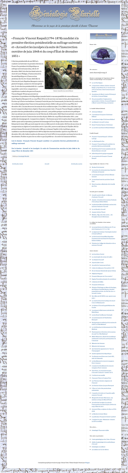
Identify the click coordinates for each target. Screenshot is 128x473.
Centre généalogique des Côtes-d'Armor (103, 439)
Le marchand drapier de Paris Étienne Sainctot (103, 176)
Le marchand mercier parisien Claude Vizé (103, 180)
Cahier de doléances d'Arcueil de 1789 (103, 268)
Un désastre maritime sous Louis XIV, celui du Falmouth (103, 357)
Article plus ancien (76, 164)
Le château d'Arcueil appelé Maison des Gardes (103, 306)
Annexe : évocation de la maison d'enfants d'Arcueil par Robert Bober (104, 201)
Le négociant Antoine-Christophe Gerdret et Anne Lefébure (104, 233)
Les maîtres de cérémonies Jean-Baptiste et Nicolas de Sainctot (104, 171)
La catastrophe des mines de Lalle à (102, 257)
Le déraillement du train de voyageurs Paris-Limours (103, 362)
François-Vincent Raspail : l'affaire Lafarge (102, 137)
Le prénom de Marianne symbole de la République (103, 311)
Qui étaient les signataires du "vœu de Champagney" (103, 350)
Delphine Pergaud (97, 273)
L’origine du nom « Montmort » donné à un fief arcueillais (103, 420)
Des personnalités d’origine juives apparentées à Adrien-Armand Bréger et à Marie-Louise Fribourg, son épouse (104, 101)
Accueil (47, 164)
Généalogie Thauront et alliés (100, 430)
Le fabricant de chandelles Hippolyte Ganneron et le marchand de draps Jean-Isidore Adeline (103, 238)
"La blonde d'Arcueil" (98, 260)
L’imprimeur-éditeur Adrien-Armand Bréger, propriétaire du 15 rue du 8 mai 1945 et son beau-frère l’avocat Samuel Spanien (103, 88)
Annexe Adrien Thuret (98, 212)
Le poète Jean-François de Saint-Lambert (104, 417)
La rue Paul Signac (97, 83)
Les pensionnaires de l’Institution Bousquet (102, 319)
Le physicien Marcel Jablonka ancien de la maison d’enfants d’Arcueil (104, 205)
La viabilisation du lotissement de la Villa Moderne (104, 328)
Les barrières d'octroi (98, 254)
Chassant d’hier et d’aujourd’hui (101, 378)
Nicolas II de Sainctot (98, 167)
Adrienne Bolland (97, 112)
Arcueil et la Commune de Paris (101, 265)
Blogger (87, 462)
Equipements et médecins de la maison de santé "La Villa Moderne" (104, 323)
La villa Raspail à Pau (98, 141)
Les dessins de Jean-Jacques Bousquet (103, 385)
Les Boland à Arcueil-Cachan (100, 122)
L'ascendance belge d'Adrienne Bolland (103, 119)
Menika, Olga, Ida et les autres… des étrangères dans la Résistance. (102, 216)
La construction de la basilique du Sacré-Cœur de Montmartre (104, 302)
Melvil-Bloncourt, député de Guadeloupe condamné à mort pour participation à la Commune (104, 338)
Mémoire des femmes (98, 343)
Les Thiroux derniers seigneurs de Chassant (102, 382)
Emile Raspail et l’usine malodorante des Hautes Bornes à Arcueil (104, 150)
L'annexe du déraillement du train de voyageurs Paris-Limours (103, 367)
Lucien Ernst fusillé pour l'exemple (102, 315)
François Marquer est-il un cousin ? (102, 276)
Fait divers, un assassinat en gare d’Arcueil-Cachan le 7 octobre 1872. (102, 371)
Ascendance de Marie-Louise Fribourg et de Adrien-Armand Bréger (104, 95)
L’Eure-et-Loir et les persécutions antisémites (101, 389)
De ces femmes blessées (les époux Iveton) (104, 271)
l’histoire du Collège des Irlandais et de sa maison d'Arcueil (104, 244)
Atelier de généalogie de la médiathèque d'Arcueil (103, 443)
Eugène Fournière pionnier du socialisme (104, 279)
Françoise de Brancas (98, 284)
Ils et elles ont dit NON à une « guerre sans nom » (104, 297)
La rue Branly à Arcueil (98, 209)
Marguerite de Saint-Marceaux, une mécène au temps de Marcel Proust (102, 399)
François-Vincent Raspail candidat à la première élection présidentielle (103, 145)
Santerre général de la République (101, 353)
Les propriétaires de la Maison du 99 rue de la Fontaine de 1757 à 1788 (104, 228)
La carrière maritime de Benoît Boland (103, 127)
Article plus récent (17, 164)
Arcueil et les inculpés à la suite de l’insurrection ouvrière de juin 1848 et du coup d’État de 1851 (104, 404)
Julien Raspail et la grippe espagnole (102, 153)
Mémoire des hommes (98, 346)
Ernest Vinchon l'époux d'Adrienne (102, 125)
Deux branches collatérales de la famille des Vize (103, 185)
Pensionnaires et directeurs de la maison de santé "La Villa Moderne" (104, 333)
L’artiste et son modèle (98, 375)
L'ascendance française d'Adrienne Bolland (102, 115)
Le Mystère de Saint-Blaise (99, 414)
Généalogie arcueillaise (98, 447)
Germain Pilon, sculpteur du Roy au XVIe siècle (104, 410)
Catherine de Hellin (97, 282)
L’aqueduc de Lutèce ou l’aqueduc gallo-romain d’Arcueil (103, 394)
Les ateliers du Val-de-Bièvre (100, 449)
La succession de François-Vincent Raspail (102, 157)
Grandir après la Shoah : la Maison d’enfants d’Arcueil (102, 196)
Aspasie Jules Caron (97, 262)
